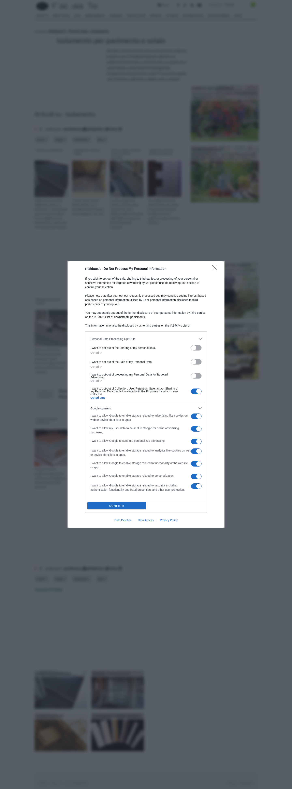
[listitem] (146, 339)
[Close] (216, 269)
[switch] (196, 348)
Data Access (146, 520)
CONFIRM (116, 505)
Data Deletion (123, 520)
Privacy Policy (169, 520)
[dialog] (146, 394)
